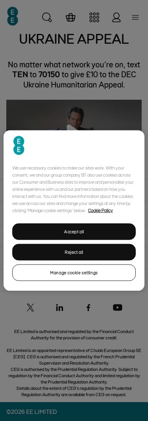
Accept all (74, 231)
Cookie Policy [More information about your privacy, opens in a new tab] (100, 210)
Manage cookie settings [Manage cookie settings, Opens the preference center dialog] (74, 272)
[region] (74, 210)
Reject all (74, 252)
